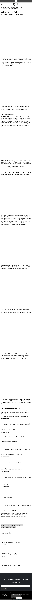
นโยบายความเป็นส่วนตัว (25, 594)
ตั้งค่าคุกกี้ (12, 597)
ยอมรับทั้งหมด (18, 597)
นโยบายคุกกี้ (6, 595)
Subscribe (4, 588)
